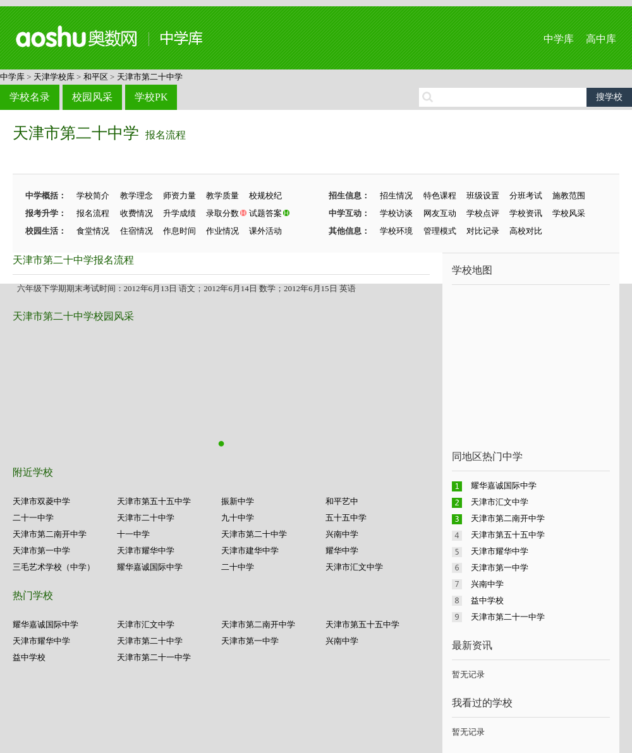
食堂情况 (92, 231)
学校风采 (568, 213)
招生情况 (396, 195)
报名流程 (165, 135)
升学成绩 (179, 213)
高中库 (601, 38)
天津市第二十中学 (150, 76)
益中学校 (29, 657)
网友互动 (439, 213)
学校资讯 (525, 213)
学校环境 (396, 231)
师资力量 (179, 195)
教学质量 (222, 195)
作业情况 (222, 231)
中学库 (559, 38)
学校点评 (482, 213)
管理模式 (439, 231)
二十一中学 (33, 517)
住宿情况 (136, 231)
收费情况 (136, 213)
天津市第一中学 (41, 550)
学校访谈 (396, 213)
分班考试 (525, 195)
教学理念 (136, 195)
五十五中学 (346, 517)
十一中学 (133, 534)
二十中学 (237, 567)
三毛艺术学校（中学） (54, 567)
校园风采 (92, 97)
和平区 (95, 76)
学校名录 (29, 97)
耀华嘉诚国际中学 (150, 567)
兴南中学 (341, 534)
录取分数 (222, 213)
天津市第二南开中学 (50, 534)
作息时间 (179, 231)
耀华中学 (341, 550)
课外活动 (265, 231)
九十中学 (237, 517)
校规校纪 (265, 195)
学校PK (151, 97)
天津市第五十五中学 (154, 501)
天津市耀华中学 (145, 550)
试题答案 (265, 213)
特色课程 (439, 195)
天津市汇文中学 (354, 567)
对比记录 (482, 231)
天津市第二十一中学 (154, 657)
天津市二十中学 (145, 517)
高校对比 (525, 231)
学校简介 (92, 195)
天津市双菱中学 (41, 501)
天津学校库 (54, 76)
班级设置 (482, 195)
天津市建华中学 (250, 550)
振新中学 (237, 501)
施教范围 (568, 195)
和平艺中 (341, 501)
